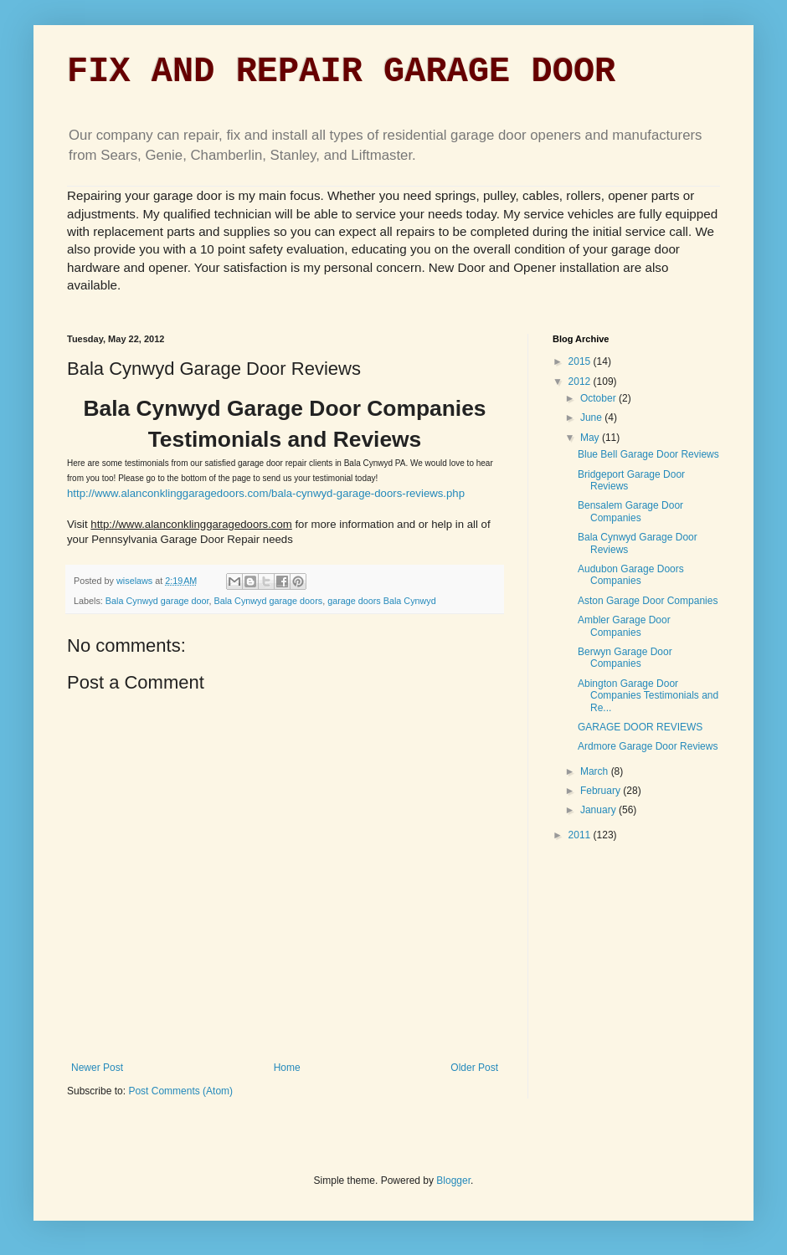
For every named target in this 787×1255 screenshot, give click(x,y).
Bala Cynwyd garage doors (267, 601)
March (595, 771)
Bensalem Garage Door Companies (630, 511)
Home (287, 1067)
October (599, 398)
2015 (581, 361)
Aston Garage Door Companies (648, 601)
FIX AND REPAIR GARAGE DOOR (341, 72)
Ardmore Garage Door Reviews (648, 746)
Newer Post (97, 1067)
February (601, 791)
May (591, 437)
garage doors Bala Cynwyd (381, 601)
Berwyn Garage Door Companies (625, 657)
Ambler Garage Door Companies (624, 626)
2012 (581, 381)
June (592, 417)
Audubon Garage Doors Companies (631, 575)
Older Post (474, 1067)
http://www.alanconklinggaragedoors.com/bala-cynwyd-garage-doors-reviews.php (266, 493)
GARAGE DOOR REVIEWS (640, 727)
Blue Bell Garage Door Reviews (648, 454)
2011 (581, 835)
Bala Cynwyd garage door (157, 601)
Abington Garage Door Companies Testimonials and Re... (648, 696)
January (599, 810)
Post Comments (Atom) (180, 1091)
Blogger (453, 1180)
